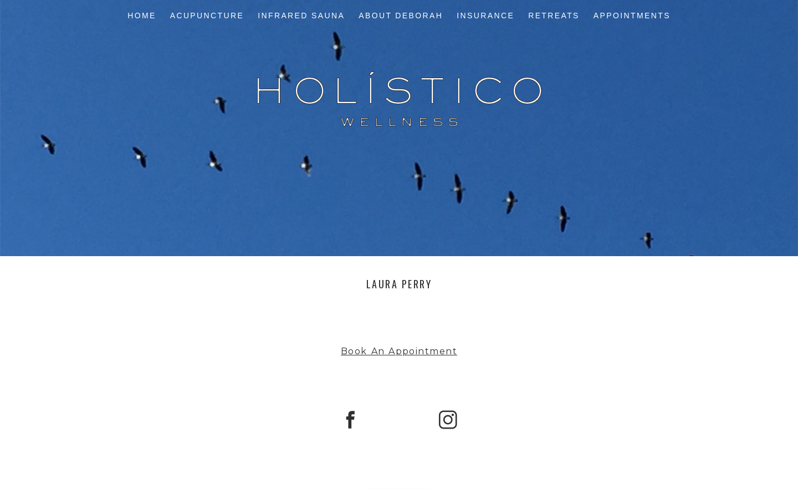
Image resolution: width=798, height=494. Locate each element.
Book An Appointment (399, 351)
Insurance (485, 15)
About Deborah (401, 15)
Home (141, 15)
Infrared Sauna (301, 15)
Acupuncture (207, 15)
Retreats (554, 15)
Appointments (632, 15)
